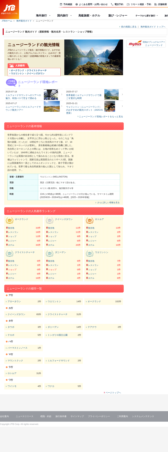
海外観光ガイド (24, 20)
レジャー (12, 241)
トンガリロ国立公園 (58, 335)
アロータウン (14, 301)
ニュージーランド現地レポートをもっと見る (101, 116)
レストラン (13, 232)
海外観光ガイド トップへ (153, 26)
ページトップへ (113, 392)
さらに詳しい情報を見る (108, 202)
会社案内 (4, 416)
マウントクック (15, 360)
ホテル (11, 245)
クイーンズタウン (35, 73)
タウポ (11, 327)
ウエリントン (17, 73)
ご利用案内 (122, 416)
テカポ (11, 335)
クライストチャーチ (37, 70)
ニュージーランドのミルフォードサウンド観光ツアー (23, 108)
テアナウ (92, 327)
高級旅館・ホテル (89, 15)
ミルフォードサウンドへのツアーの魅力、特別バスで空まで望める (23, 96)
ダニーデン (60, 252)
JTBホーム (7, 20)
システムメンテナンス (143, 416)
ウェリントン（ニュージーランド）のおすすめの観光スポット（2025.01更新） (84, 110)
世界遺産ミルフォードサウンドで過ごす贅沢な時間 (83, 96)
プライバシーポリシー (99, 416)
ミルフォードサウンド (59, 360)
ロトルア (99, 219)
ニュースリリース (24, 416)
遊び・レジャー (117, 15)
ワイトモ (12, 386)
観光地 (11, 228)
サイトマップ (77, 416)
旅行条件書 (61, 416)
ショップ (12, 236)
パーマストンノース (17, 348)
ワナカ (51, 386)
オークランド (17, 70)
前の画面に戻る (129, 26)
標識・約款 (45, 416)
